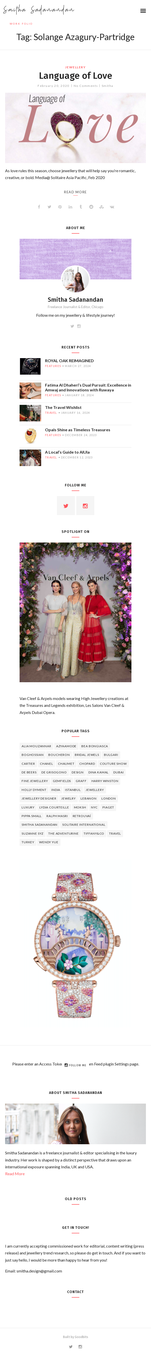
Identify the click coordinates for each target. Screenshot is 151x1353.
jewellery (75, 67)
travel (51, 412)
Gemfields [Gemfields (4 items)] (62, 781)
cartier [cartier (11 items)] (28, 764)
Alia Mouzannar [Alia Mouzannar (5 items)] (36, 746)
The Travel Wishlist (63, 407)
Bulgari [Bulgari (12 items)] (111, 755)
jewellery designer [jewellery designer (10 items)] (39, 798)
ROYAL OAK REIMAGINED (69, 360)
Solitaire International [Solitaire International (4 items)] (83, 824)
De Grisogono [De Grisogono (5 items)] (54, 772)
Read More (15, 1173)
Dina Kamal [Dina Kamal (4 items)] (98, 772)
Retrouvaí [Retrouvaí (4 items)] (82, 816)
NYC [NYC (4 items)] (94, 807)
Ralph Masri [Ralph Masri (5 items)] (57, 816)
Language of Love (75, 75)
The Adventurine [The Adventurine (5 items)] (63, 833)
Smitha (107, 86)
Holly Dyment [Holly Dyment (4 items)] (34, 790)
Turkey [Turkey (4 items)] (28, 842)
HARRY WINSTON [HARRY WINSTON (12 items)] (105, 781)
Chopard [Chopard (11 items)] (87, 764)
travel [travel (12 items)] (115, 833)
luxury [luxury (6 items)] (28, 807)
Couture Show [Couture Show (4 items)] (113, 764)
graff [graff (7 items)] (81, 781)
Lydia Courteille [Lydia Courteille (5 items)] (54, 807)
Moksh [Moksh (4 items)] (80, 807)
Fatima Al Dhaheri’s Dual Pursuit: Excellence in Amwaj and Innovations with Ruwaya (88, 387)
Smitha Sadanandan (39, 10)
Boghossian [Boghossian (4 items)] (32, 755)
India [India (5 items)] (55, 790)
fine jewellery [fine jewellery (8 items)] (35, 781)
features (53, 366)
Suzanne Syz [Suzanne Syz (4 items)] (32, 833)
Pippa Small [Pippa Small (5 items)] (32, 816)
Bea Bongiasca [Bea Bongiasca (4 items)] (94, 746)
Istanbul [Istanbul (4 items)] (73, 790)
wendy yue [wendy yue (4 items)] (48, 842)
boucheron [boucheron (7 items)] (59, 755)
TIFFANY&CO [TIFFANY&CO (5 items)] (94, 833)
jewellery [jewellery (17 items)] (95, 790)
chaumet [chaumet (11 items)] (66, 764)
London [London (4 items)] (108, 798)
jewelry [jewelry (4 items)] (68, 798)
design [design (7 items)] (78, 772)
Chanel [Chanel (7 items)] (46, 764)
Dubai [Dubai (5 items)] (118, 772)
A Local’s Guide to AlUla (67, 452)
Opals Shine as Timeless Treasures (77, 429)
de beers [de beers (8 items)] (29, 772)
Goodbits (81, 1337)
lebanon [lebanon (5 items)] (89, 798)
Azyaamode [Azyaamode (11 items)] (66, 746)
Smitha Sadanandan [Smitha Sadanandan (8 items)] (39, 824)
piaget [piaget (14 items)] (108, 807)
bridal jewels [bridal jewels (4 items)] (87, 755)
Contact (75, 1292)
